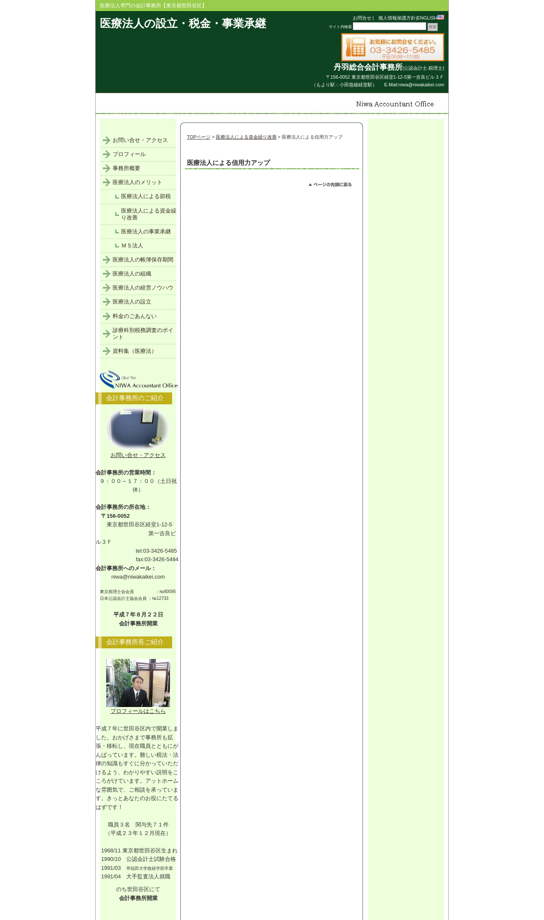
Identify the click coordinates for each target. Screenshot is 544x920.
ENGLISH (430, 17)
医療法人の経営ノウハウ (143, 287)
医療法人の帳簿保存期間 (143, 259)
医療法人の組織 (132, 273)
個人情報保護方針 (395, 17)
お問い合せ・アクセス (140, 140)
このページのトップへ (334, 186)
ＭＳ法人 (132, 245)
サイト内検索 (340, 27)
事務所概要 (126, 168)
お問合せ (362, 17)
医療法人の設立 (132, 301)
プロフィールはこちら (138, 708)
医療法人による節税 (146, 196)
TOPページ (198, 136)
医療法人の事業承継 (146, 231)
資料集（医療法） (135, 351)
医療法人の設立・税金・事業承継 (183, 23)
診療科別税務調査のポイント (143, 333)
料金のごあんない (135, 316)
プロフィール (129, 154)
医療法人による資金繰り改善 (246, 136)
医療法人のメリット (137, 182)
